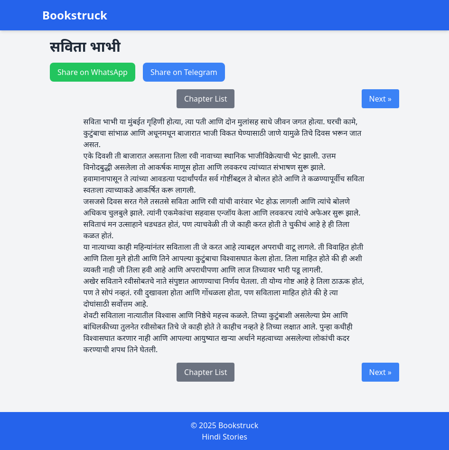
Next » (380, 99)
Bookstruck (74, 15)
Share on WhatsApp (92, 72)
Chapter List (205, 99)
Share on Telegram (183, 72)
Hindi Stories (224, 436)
